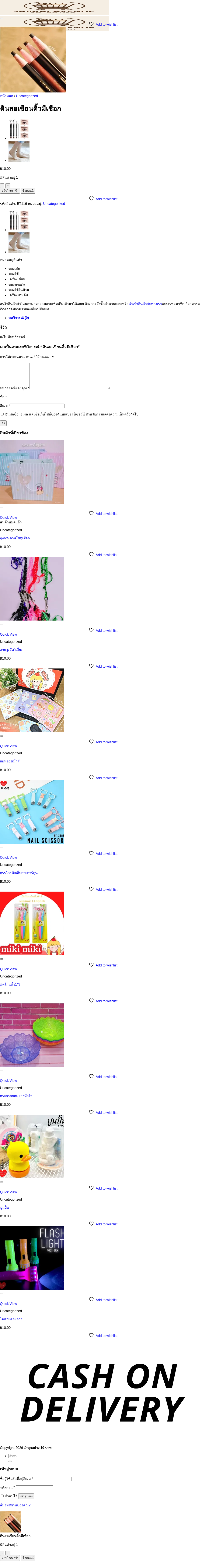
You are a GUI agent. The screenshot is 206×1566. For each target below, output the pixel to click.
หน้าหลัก (6, 96)
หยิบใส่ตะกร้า (10, 190)
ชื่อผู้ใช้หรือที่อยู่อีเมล (16, 1484)
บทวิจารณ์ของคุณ (14, 393)
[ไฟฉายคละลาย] (32, 1294)
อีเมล (5, 410)
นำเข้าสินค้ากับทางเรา (145, 304)
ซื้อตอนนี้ (28, 190)
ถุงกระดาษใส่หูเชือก (15, 543)
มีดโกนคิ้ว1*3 (10, 989)
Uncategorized (27, 96)
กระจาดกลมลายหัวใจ (16, 1101)
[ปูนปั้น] (32, 1182)
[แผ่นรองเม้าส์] (32, 736)
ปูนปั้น (4, 1212)
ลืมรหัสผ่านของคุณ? (15, 1510)
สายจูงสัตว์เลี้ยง (11, 655)
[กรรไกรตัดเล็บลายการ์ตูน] (32, 847)
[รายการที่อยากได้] (1, 18)
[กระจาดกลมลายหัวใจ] (32, 1070)
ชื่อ (3, 402)
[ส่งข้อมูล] (10, 1466)
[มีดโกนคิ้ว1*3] (32, 959)
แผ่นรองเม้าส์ (10, 766)
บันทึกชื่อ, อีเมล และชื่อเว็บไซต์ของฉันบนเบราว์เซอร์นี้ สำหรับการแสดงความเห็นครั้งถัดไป (71, 419)
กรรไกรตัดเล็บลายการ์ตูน (19, 878)
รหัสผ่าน (7, 1492)
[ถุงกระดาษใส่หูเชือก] (32, 507)
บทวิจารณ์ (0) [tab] (18, 318)
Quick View (8, 522)
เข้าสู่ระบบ (26, 1501)
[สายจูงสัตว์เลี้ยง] (32, 624)
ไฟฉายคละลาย (11, 1324)
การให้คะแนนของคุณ (17, 356)
